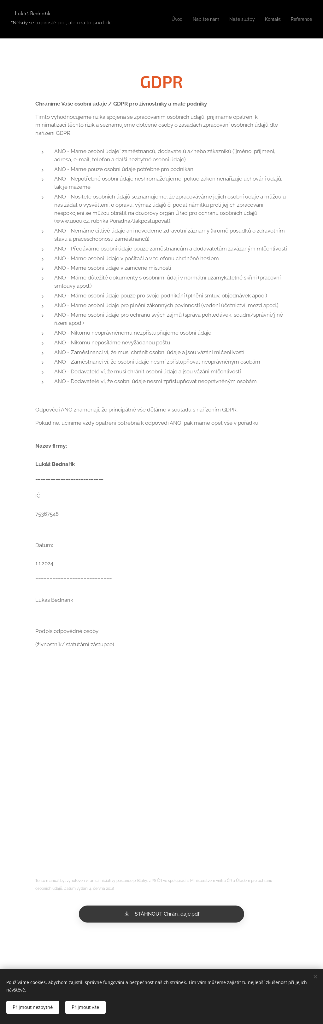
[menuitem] (167, 19)
